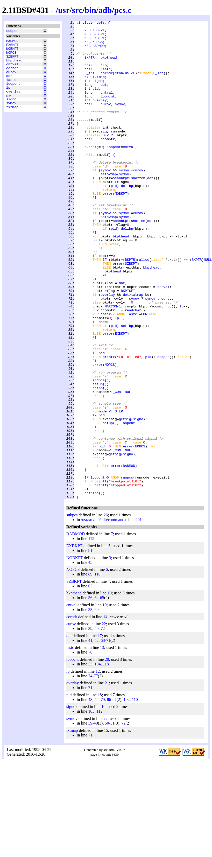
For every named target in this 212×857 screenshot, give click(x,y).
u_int (89, 83)
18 (100, 790)
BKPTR (89, 65)
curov (11, 79)
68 (103, 736)
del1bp (127, 219)
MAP (87, 88)
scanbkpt (121, 209)
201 (139, 615)
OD (95, 298)
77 (96, 771)
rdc (168, 363)
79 (103, 795)
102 (126, 795)
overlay (13, 103)
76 (90, 748)
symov (11, 117)
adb (105, 10)
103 (91, 807)
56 (90, 693)
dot (9, 84)
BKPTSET (128, 345)
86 (109, 795)
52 (96, 736)
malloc (143, 307)
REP (95, 368)
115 (91, 634)
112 (99, 807)
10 (110, 688)
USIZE (130, 83)
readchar (133, 368)
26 (106, 610)
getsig (125, 499)
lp (8, 98)
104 (97, 759)
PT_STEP (116, 489)
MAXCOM (111, 363)
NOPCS (11, 56)
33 (90, 705)
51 (112, 819)
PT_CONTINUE (120, 466)
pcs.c (122, 10)
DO (95, 284)
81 (90, 646)
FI (95, 233)
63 (90, 681)
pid (9, 107)
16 (103, 802)
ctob (119, 83)
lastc (11, 89)
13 (102, 743)
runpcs (127, 569)
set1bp (127, 387)
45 (90, 658)
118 (106, 759)
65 (102, 693)
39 (90, 724)
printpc (91, 587)
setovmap (109, 205)
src (77, 10)
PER (95, 373)
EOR (144, 373)
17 (100, 731)
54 (96, 795)
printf (109, 424)
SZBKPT (12, 61)
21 (107, 778)
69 (96, 705)
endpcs (163, 424)
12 (98, 767)
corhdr (12, 75)
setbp (98, 461)
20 (107, 755)
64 (96, 693)
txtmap (12, 121)
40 (96, 819)
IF (95, 209)
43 (90, 795)
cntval (12, 70)
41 (90, 736)
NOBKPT (12, 51)
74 (90, 771)
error (108, 228)
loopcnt (13, 93)
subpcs (12, 31)
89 (90, 670)
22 (104, 719)
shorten (138, 209)
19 (105, 700)
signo (11, 112)
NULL (208, 307)
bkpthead (14, 65)
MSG (87, 32)
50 (96, 724)
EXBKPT (12, 47)
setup (98, 457)
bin (90, 10)
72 (103, 724)
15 (106, 826)
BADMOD (12, 42)
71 (108, 736)
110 (97, 670)
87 (114, 795)
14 (105, 712)
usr (63, 10)
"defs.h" (103, 23)
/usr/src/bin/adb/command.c (104, 615)
